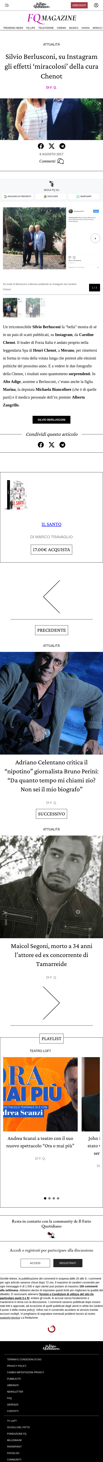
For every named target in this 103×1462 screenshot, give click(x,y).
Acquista (51, 549)
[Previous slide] (9, 238)
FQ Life (30, 28)
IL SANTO (51, 524)
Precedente (51, 630)
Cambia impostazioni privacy (25, 1372)
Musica (73, 28)
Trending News (13, 28)
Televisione (46, 28)
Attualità (51, 44)
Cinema (61, 28)
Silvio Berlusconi (51, 419)
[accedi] (96, 5)
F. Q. (53, 87)
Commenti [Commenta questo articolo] (51, 161)
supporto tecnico (10, 1317)
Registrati (67, 1263)
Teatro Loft (40, 1051)
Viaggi (85, 28)
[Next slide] (93, 238)
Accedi (35, 1263)
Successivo (51, 814)
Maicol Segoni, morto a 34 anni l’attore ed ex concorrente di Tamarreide (51, 954)
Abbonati (79, 5)
